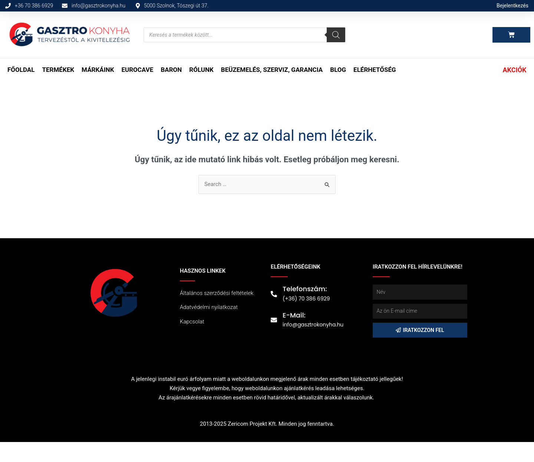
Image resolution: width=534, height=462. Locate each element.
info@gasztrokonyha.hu (313, 324)
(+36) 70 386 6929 (306, 298)
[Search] (336, 34)
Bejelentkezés (512, 6)
